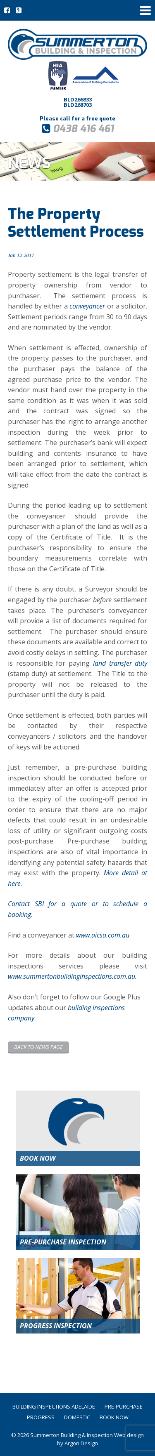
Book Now (114, 1417)
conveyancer (87, 306)
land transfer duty (120, 663)
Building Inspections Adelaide (53, 1406)
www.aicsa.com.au (102, 935)
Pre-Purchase (124, 1406)
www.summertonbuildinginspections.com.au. (72, 976)
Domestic (77, 1417)
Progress (41, 1417)
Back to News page (38, 1047)
